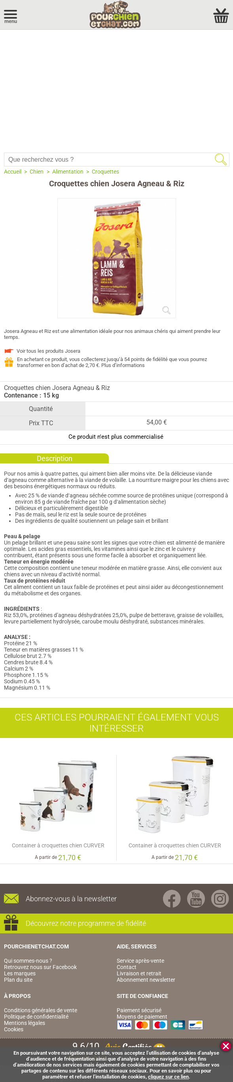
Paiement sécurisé (139, 1010)
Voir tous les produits (48, 351)
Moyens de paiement (142, 1016)
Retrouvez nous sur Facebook (40, 967)
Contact (126, 967)
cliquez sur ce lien (168, 1077)
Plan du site (18, 980)
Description (54, 458)
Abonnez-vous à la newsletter (71, 899)
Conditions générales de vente (40, 1010)
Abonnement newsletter (146, 980)
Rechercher (221, 159)
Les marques (20, 973)
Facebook (172, 899)
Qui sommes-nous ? (28, 961)
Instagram (220, 899)
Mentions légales (24, 1023)
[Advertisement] (116, 89)
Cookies (13, 1029)
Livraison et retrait (139, 973)
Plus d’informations (123, 365)
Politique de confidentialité (36, 1016)
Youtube (196, 899)
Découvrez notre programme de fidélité (86, 923)
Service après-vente (140, 961)
